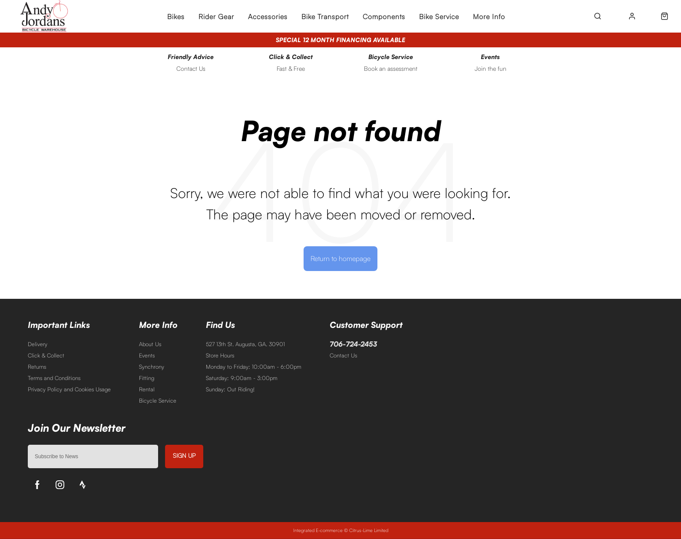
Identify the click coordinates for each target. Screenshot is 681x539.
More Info (489, 16)
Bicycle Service (157, 400)
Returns (37, 366)
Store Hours (220, 355)
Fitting (146, 377)
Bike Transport (325, 16)
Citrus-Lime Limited (368, 530)
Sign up (184, 455)
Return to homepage (340, 258)
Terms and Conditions (54, 377)
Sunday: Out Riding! (230, 389)
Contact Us (343, 355)
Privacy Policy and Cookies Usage (69, 389)
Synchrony (151, 366)
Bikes (176, 16)
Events (147, 355)
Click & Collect (46, 355)
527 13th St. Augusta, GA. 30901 (245, 344)
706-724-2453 (353, 344)
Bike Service (439, 16)
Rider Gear (216, 16)
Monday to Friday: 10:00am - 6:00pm (253, 366)
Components (384, 16)
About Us (150, 344)
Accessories (268, 16)
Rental (147, 389)
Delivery (37, 344)
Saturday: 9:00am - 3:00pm (242, 377)
